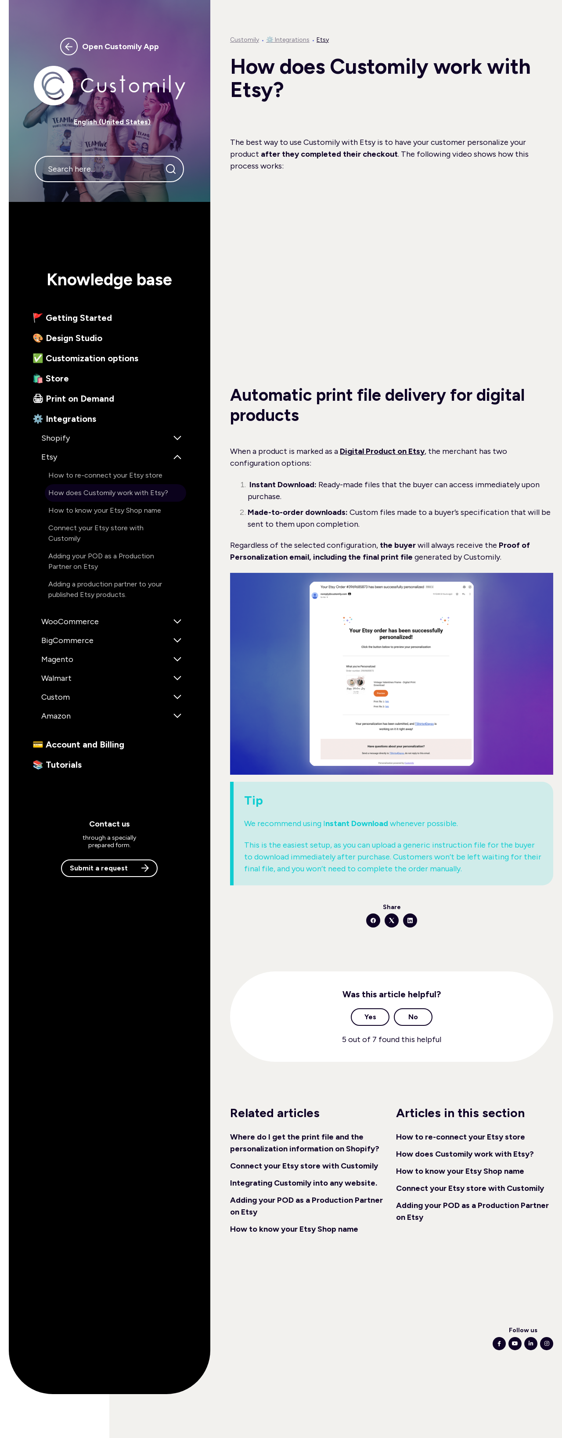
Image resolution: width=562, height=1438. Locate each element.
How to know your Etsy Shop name (294, 1229)
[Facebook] (373, 920)
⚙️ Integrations (288, 39)
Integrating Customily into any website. (303, 1183)
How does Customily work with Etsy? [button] (108, 493)
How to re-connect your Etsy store (460, 1137)
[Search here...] (109, 169)
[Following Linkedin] (530, 1343)
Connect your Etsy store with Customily (304, 1166)
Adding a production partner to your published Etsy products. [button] (105, 589)
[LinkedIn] (410, 920)
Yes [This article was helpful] (370, 1017)
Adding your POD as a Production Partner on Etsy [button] (101, 561)
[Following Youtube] (515, 1343)
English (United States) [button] (112, 122)
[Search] (171, 169)
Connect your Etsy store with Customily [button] (96, 533)
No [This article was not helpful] (413, 1017)
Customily (244, 39)
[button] (109, 318)
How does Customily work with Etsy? (465, 1154)
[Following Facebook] (499, 1343)
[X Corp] (392, 920)
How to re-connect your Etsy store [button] (105, 475)
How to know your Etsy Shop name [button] (104, 510)
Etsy (323, 39)
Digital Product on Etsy (382, 451)
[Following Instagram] (546, 1343)
